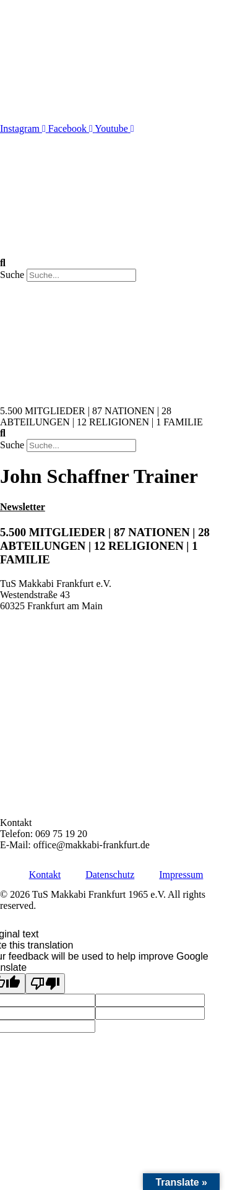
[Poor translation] (45, 983)
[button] (116, 263)
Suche (12, 274)
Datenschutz (109, 874)
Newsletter (22, 507)
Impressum (181, 874)
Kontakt (45, 874)
